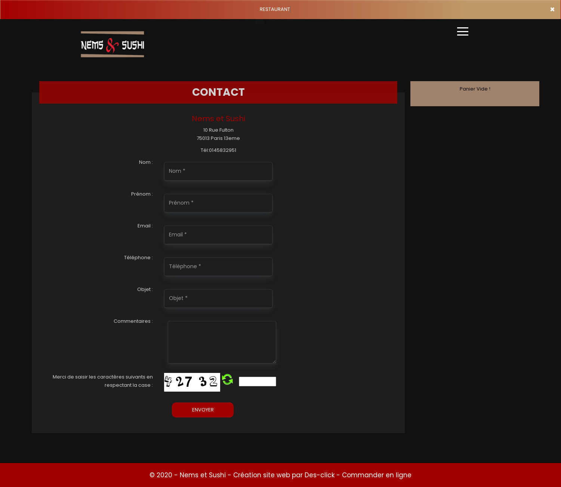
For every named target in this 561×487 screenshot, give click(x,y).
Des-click (320, 475)
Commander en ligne (376, 475)
